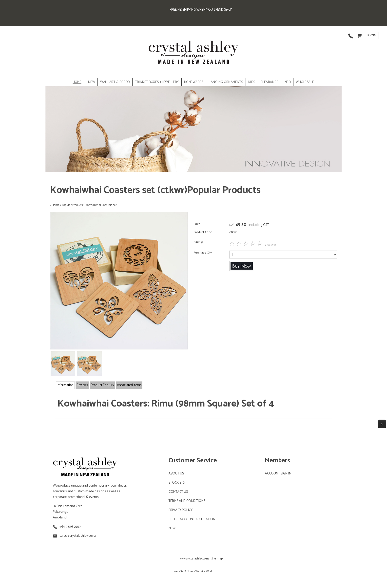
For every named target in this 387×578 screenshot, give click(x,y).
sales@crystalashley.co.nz (77, 536)
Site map (217, 558)
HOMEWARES (194, 82)
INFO (287, 82)
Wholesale (305, 82)
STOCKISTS (177, 483)
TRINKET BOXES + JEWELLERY (157, 82)
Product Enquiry (102, 385)
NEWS (173, 528)
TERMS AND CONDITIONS (187, 501)
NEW (91, 82)
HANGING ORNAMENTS (226, 82)
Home (77, 82)
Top (382, 424)
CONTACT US (178, 492)
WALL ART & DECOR (115, 82)
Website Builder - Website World (193, 571)
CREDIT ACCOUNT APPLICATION (192, 519)
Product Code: (203, 232)
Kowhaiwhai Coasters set (101, 205)
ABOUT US (176, 473)
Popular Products (72, 205)
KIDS (251, 82)
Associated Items (129, 385)
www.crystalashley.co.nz (194, 558)
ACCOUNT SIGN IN (278, 473)
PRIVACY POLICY (181, 510)
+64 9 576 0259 (69, 527)
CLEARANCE (269, 82)
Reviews (82, 385)
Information (65, 385)
